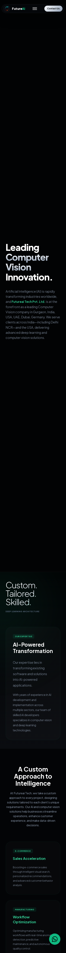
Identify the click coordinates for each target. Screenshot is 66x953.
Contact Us (53, 8)
